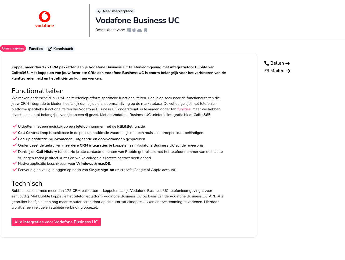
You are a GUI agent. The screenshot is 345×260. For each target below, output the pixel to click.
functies (183, 109)
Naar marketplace (115, 11)
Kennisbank (60, 48)
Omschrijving (13, 48)
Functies (36, 48)
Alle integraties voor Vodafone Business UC (56, 222)
